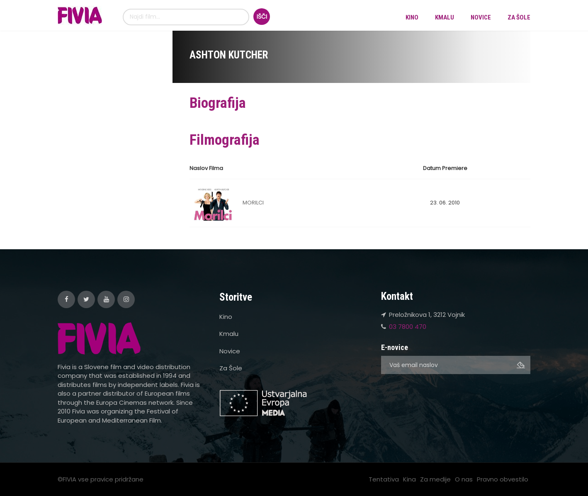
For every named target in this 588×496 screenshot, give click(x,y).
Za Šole (519, 17)
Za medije (435, 479)
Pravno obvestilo (502, 479)
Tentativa (384, 479)
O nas (464, 479)
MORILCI (253, 203)
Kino (412, 17)
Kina (409, 479)
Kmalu (444, 17)
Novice (481, 17)
